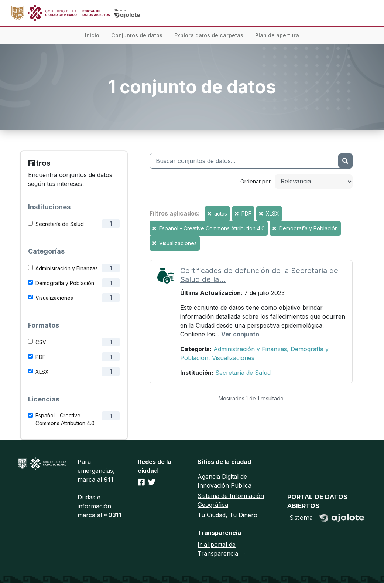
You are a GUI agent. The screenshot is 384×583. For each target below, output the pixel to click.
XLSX (42, 372)
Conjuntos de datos (136, 35)
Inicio (92, 35)
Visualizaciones (54, 298)
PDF (40, 357)
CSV (40, 342)
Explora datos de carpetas (208, 35)
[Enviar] (345, 160)
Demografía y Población (64, 283)
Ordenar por (255, 181)
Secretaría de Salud (59, 224)
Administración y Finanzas (66, 268)
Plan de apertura (277, 35)
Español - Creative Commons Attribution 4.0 (65, 419)
